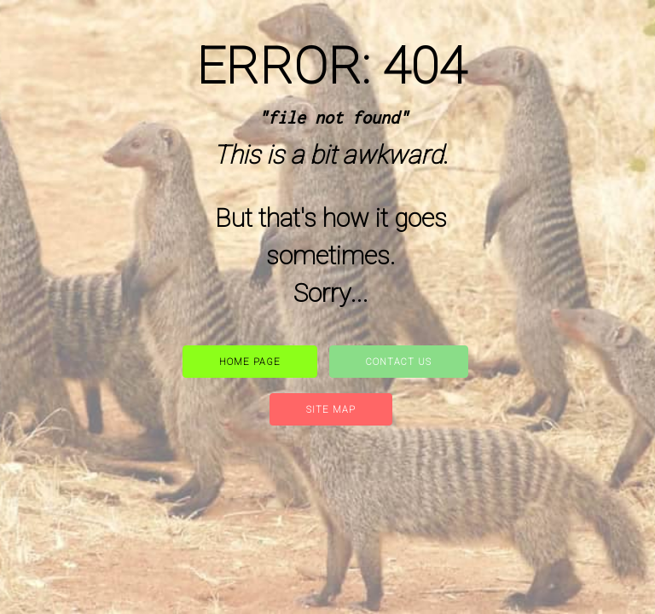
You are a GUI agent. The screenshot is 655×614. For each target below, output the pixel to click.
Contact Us (399, 362)
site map (331, 410)
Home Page (250, 362)
